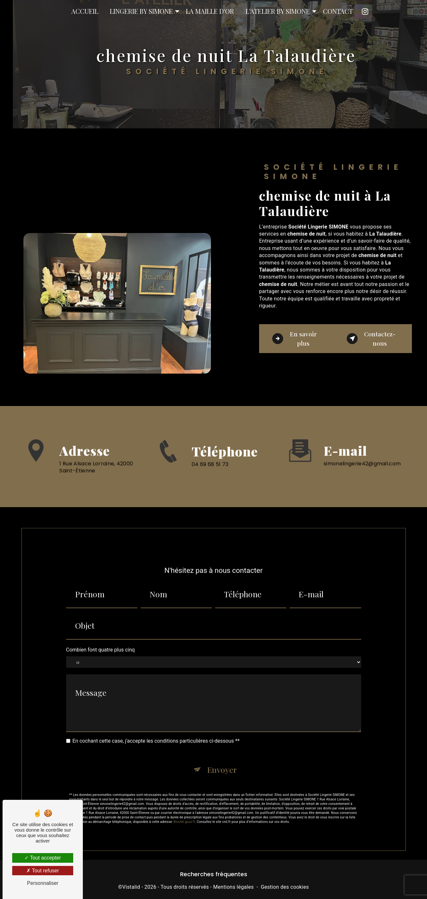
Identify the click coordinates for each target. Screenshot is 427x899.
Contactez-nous (371, 338)
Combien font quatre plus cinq (100, 643)
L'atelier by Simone (278, 11)
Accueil (84, 11)
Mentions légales (233, 887)
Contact (338, 11)
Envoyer (222, 762)
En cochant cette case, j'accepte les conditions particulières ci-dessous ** (156, 734)
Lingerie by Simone (141, 11)
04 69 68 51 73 (210, 471)
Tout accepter (42, 857)
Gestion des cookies (285, 887)
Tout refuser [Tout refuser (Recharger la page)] (42, 870)
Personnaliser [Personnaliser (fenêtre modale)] (42, 883)
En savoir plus (294, 338)
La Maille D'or (210, 11)
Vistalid (131, 887)
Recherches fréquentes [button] (213, 874)
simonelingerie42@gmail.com (362, 456)
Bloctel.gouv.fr (184, 815)
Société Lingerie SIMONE (7, 11)
